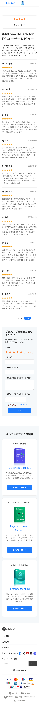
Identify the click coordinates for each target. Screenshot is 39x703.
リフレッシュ (23, 404)
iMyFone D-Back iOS (19, 467)
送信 (19, 410)
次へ (27, 318)
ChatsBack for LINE (19, 589)
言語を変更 (19, 670)
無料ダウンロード (19, 487)
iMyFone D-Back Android (19, 528)
